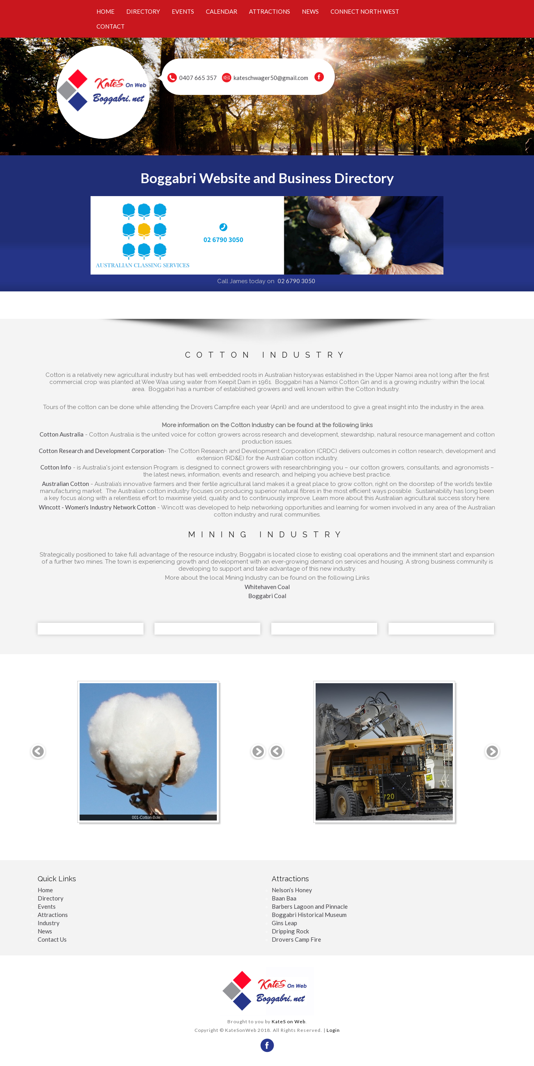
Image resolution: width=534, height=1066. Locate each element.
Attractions (53, 914)
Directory (51, 898)
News (45, 931)
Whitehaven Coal (267, 586)
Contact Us (52, 939)
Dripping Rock (290, 931)
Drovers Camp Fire (296, 939)
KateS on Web (288, 1021)
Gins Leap (284, 922)
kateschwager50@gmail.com (271, 77)
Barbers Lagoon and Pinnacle (310, 906)
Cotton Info (55, 467)
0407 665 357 (198, 77)
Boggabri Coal (267, 595)
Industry (49, 922)
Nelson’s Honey (292, 889)
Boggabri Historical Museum (309, 914)
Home (45, 889)
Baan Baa (284, 898)
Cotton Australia (62, 434)
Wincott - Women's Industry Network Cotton (97, 507)
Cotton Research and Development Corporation (101, 450)
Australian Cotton (65, 483)
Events (47, 906)
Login (333, 1030)
